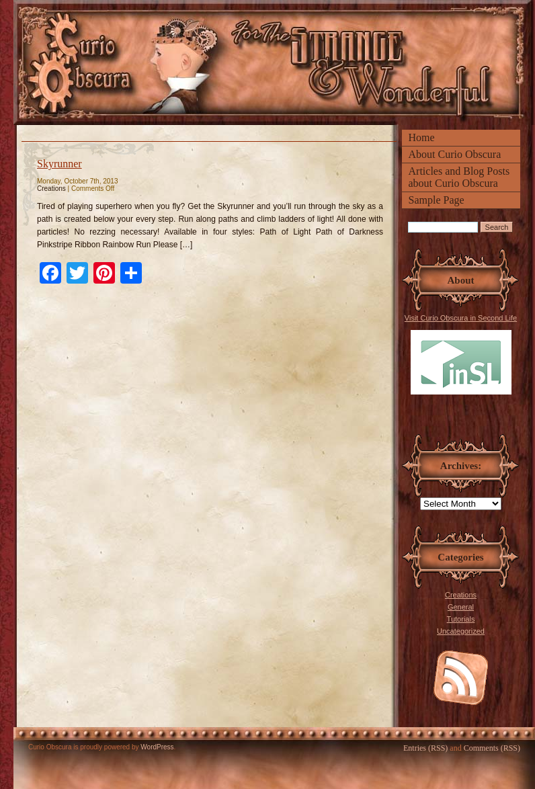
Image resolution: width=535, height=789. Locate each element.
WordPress (156, 747)
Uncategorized (461, 631)
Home (422, 137)
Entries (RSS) (425, 748)
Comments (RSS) (492, 748)
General (461, 607)
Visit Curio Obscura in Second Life (461, 354)
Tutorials (461, 619)
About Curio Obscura (455, 154)
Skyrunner (59, 163)
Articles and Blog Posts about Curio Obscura (459, 177)
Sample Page (436, 200)
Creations (461, 595)
